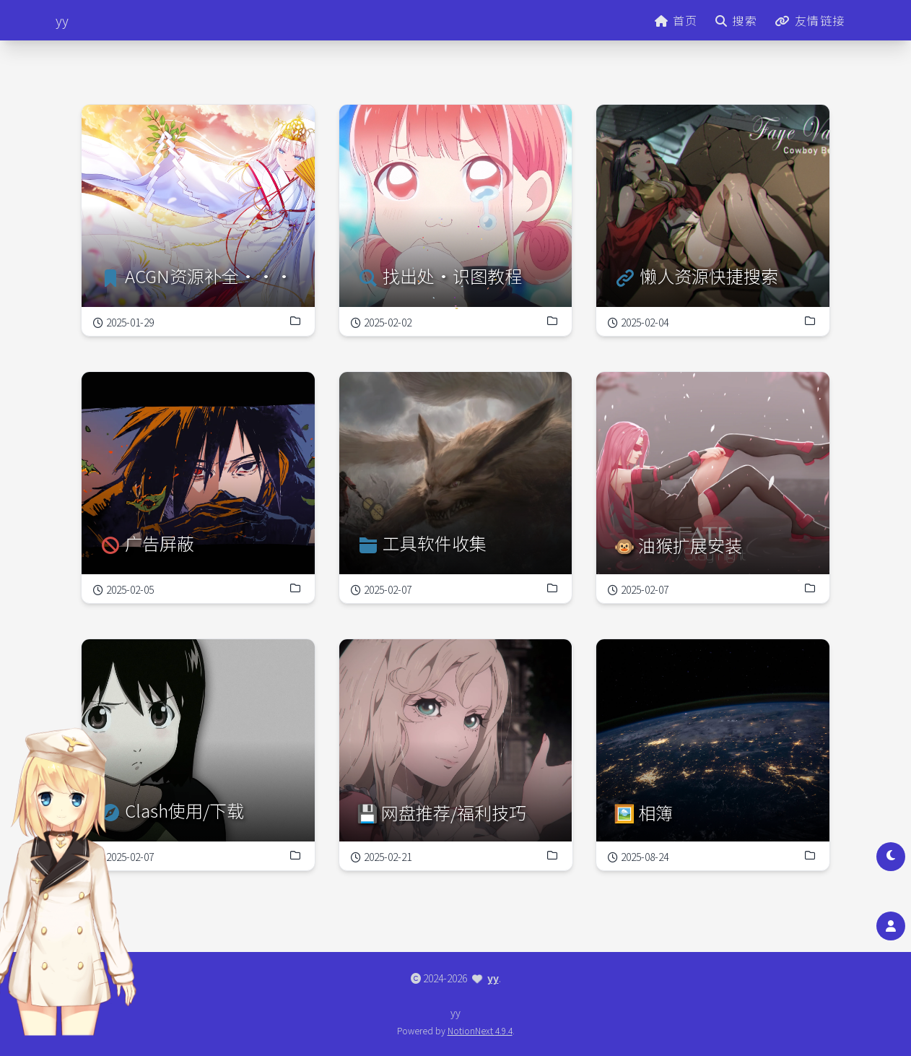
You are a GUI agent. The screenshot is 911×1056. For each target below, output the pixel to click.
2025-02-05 (123, 589)
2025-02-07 (381, 588)
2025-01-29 (123, 322)
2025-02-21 (406, 822)
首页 (676, 20)
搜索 (736, 20)
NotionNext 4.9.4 (480, 1030)
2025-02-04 (659, 294)
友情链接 (810, 20)
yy (493, 978)
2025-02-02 (381, 321)
